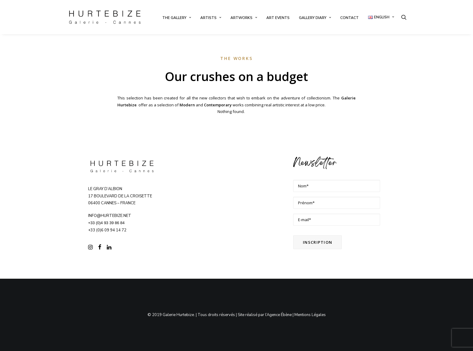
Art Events (278, 17)
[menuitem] (176, 18)
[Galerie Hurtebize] (104, 17)
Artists (210, 17)
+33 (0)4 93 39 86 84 (106, 223)
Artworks (243, 17)
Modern (187, 105)
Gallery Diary (315, 17)
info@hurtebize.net (109, 215)
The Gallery (176, 17)
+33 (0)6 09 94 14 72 (107, 230)
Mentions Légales (310, 315)
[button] (404, 17)
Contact (349, 17)
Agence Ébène (279, 315)
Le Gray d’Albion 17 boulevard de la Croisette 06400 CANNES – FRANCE (120, 196)
